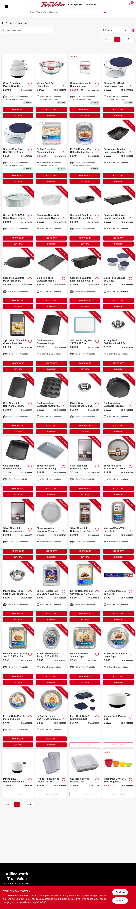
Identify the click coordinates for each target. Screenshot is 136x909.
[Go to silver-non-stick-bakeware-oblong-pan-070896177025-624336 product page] (51, 467)
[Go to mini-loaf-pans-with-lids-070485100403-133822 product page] (118, 529)
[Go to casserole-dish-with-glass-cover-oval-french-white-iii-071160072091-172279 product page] (51, 216)
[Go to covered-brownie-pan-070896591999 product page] (84, 773)
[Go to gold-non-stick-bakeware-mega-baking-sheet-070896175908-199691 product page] (51, 279)
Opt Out (120, 900)
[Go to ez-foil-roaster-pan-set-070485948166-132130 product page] (51, 592)
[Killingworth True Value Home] (53, 4)
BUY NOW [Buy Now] (18, 115)
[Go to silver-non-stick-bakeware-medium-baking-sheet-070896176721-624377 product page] (18, 529)
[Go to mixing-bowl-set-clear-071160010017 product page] (51, 86)
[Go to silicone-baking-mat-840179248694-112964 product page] (84, 342)
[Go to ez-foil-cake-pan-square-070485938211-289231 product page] (84, 655)
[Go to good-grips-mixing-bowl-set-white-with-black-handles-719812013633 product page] (18, 86)
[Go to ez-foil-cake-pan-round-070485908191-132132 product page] (18, 717)
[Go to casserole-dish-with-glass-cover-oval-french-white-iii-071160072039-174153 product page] (18, 216)
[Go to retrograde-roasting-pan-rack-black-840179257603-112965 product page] (118, 152)
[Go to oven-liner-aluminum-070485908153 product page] (51, 152)
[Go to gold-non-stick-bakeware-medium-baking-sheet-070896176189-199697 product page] (18, 404)
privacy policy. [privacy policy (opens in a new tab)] (67, 899)
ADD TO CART (18, 109)
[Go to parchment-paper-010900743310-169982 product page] (118, 592)
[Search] (105, 11)
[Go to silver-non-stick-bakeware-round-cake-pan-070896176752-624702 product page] (51, 529)
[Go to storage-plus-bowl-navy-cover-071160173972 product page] (118, 86)
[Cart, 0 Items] (130, 4)
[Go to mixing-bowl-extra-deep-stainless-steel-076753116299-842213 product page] (18, 592)
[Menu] (6, 6)
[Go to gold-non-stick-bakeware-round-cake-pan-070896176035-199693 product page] (118, 404)
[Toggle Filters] (132, 30)
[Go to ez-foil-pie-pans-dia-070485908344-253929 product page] (51, 717)
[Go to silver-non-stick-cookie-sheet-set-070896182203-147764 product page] (18, 342)
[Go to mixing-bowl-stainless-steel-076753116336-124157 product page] (84, 404)
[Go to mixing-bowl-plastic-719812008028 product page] (118, 717)
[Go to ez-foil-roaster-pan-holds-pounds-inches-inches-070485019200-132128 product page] (84, 152)
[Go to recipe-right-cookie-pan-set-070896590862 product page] (51, 773)
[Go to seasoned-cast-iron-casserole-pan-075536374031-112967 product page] (84, 216)
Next (130, 39)
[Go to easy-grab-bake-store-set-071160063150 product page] (84, 717)
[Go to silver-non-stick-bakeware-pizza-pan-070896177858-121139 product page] (118, 467)
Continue (120, 892)
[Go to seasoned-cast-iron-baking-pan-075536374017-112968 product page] (118, 216)
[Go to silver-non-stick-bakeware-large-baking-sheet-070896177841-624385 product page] (84, 467)
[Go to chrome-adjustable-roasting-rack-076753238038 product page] (84, 86)
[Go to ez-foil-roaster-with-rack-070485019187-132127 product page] (51, 655)
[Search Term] (68, 12)
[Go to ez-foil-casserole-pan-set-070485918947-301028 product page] (18, 655)
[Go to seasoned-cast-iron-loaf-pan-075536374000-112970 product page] (84, 279)
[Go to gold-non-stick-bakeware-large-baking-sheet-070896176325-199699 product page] (51, 342)
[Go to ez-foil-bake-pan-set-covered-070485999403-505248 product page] (84, 592)
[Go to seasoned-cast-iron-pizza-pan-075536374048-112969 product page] (18, 279)
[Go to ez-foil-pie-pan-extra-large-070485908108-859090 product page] (118, 655)
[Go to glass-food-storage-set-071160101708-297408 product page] (118, 279)
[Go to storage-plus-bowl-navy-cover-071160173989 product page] (18, 152)
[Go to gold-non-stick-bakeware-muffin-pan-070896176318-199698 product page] (51, 404)
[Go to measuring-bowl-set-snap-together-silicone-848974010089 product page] (118, 773)
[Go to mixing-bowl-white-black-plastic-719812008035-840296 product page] (18, 773)
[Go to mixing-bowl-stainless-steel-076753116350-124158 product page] (118, 342)
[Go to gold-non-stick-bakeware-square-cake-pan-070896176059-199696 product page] (18, 467)
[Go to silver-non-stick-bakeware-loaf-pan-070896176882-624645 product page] (84, 529)
